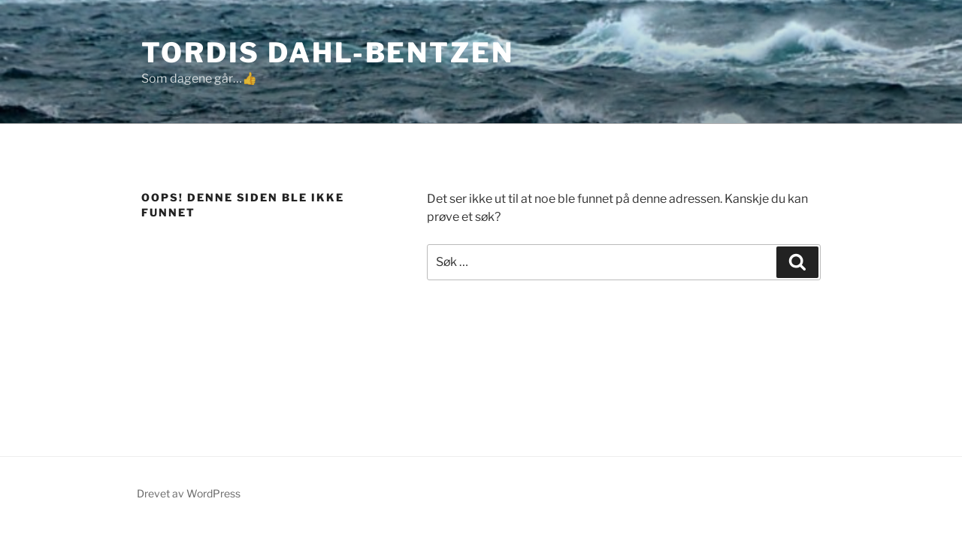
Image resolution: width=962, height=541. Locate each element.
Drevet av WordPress (188, 493)
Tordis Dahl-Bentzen (327, 52)
